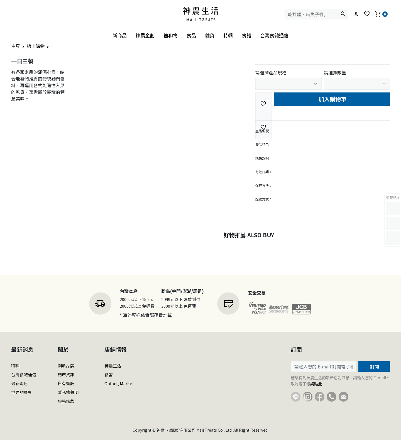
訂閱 (374, 366)
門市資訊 (66, 374)
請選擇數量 (335, 72)
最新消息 (19, 383)
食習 (108, 374)
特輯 (228, 35)
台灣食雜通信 (274, 35)
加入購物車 (331, 99)
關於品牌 (66, 365)
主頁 (15, 46)
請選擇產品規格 (271, 72)
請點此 (316, 384)
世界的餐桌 (21, 392)
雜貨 (209, 35)
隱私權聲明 (68, 392)
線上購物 (36, 46)
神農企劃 (145, 35)
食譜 (246, 35)
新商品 (120, 35)
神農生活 (112, 365)
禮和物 (170, 35)
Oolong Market (119, 383)
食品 (191, 35)
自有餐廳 (66, 383)
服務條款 (66, 401)
